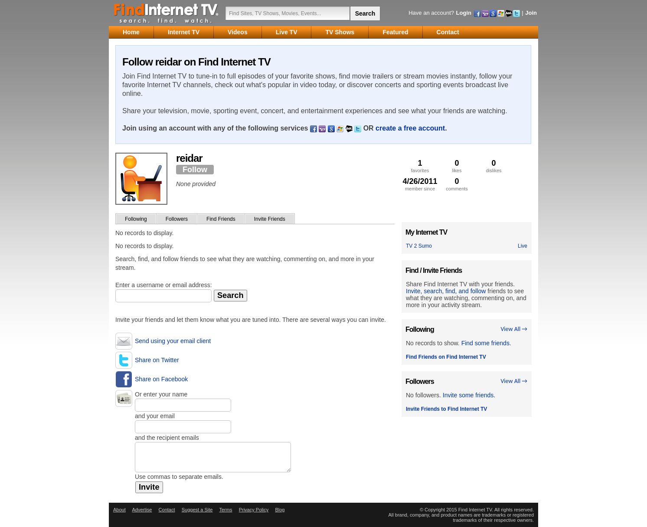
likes (456, 166)
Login (463, 13)
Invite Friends (269, 219)
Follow (195, 169)
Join (531, 13)
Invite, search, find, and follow (446, 291)
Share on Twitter (157, 360)
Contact (167, 509)
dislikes (493, 166)
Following (136, 219)
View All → (513, 329)
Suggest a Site (197, 509)
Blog (279, 509)
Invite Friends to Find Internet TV (446, 409)
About (119, 509)
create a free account (410, 128)
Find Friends (220, 219)
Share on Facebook (161, 379)
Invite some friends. (469, 395)
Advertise (142, 509)
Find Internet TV (166, 13)
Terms (225, 509)
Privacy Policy (253, 509)
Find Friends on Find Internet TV (446, 357)
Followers (177, 219)
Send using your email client (173, 340)
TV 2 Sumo (419, 246)
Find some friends (485, 343)
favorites (420, 166)
